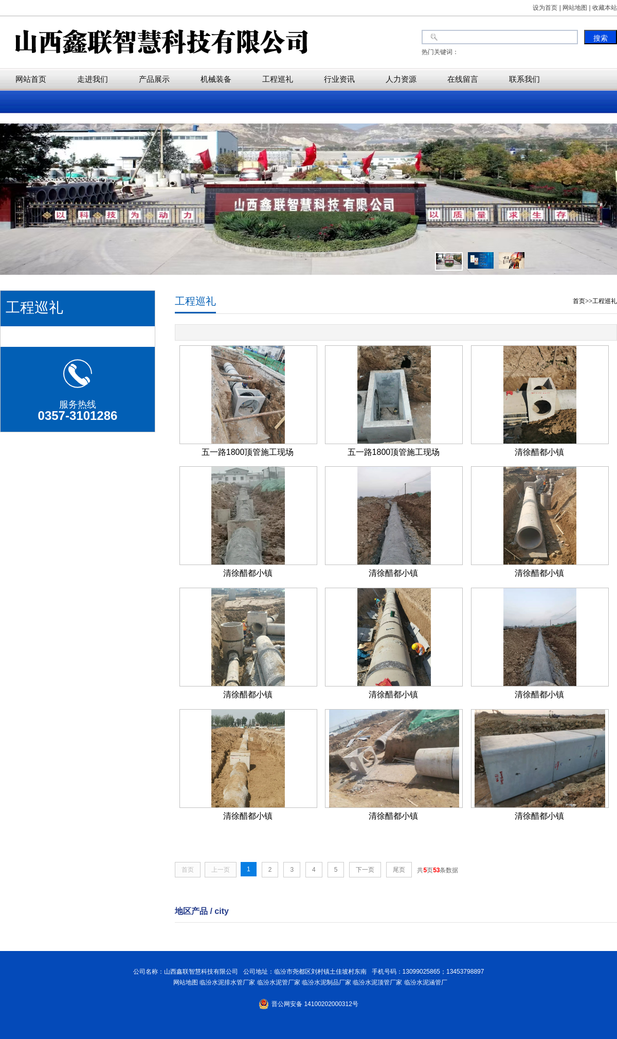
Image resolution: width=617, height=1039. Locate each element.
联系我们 (524, 79)
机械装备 (216, 79)
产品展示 (154, 79)
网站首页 (30, 79)
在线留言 (462, 79)
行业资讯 (339, 79)
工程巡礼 (277, 79)
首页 (579, 301)
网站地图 (184, 982)
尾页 (399, 869)
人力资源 (401, 79)
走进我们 (92, 79)
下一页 (365, 869)
